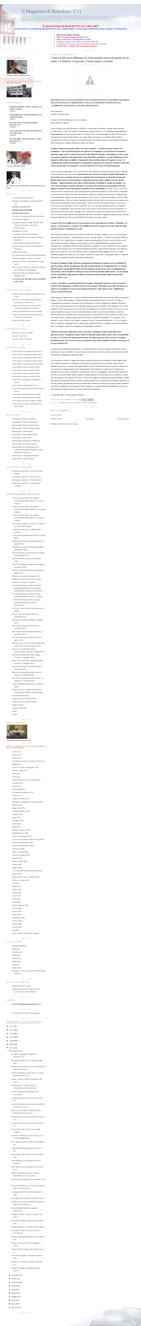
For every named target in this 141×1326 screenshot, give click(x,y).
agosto (14, 1286)
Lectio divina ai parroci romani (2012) (26, 370)
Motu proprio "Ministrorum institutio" (26, 425)
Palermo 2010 (17, 805)
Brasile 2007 (16, 902)
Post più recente (56, 419)
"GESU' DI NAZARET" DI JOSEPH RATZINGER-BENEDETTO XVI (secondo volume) (29, 509)
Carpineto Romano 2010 (21, 811)
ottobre (14, 1279)
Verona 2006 (16, 911)
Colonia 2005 (17, 927)
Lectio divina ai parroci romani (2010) (26, 376)
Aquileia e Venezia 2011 (21, 799)
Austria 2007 (16, 893)
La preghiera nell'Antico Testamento (25, 234)
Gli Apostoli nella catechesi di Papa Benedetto (28, 255)
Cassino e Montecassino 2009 (22, 846)
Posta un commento (56, 415)
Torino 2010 (16, 824)
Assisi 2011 (16, 777)
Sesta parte (16, 964)
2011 (11, 1033)
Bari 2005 (15, 930)
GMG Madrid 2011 (19, 789)
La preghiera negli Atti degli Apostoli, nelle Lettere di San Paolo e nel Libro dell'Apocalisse (27, 225)
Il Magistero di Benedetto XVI (51, 11)
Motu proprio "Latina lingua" (22, 431)
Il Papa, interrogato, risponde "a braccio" (26, 258)
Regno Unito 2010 (18, 808)
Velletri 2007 (16, 889)
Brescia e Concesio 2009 (21, 830)
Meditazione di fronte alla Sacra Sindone (26, 579)
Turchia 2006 (17, 908)
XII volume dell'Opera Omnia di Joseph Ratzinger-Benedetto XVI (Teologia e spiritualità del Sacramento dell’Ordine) (27, 588)
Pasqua (14, 714)
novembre (15, 1275)
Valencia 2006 (17, 921)
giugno (14, 1293)
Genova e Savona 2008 (20, 880)
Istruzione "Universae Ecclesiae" (24, 582)
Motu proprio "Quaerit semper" (23, 459)
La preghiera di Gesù (19, 231)
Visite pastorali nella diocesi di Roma (25, 933)
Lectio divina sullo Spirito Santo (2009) (26, 394)
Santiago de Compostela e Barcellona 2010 (27, 802)
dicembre (15, 1051)
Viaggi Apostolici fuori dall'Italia (24, 698)
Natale (14, 711)
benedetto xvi (66, 402)
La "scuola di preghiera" (20, 219)
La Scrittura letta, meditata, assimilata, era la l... (28, 1198)
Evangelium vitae (65, 252)
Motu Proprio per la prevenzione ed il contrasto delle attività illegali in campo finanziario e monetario (27, 449)
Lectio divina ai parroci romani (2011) (26, 373)
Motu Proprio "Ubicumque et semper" (25, 455)
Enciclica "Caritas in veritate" (22, 333)
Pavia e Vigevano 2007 (20, 905)
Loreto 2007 (16, 896)
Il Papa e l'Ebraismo (19, 708)
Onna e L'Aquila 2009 (20, 852)
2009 (11, 1041)
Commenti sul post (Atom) (68, 424)
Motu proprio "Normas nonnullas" (24, 419)
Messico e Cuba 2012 (20, 770)
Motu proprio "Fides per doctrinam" (25, 422)
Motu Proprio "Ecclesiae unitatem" (24, 444)
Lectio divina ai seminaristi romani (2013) (27, 351)
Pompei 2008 (17, 858)
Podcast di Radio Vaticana (21, 986)
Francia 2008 (16, 864)
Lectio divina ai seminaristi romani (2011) (27, 358)
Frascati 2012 (17, 758)
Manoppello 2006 (18, 918)
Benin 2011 (16, 774)
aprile (14, 1300)
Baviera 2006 (17, 915)
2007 (11, 1048)
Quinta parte (16, 961)
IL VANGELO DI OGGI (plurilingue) (25, 1013)
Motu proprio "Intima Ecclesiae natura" (26, 428)
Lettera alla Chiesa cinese (21, 320)
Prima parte (16, 949)
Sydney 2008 (16, 874)
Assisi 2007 (16, 899)
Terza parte (16, 955)
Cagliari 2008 (17, 868)
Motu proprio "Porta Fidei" (22, 438)
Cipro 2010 (16, 817)
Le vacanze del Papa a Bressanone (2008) (27, 871)
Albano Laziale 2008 (19, 861)
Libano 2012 (16, 755)
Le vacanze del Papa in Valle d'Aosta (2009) (28, 839)
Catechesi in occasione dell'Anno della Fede (28, 216)
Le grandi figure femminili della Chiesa (26, 243)
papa (85, 402)
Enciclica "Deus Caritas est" (22, 339)
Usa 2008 (15, 883)
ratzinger (92, 402)
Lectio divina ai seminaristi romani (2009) (27, 364)
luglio (14, 1289)
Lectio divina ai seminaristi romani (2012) (27, 354)
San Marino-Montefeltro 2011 (23, 792)
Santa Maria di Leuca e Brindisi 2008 (25, 877)
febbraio (15, 1307)
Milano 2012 (16, 764)
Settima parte (17, 968)
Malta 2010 (16, 827)
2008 (11, 1044)
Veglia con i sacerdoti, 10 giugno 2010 (26, 576)
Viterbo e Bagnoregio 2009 (22, 836)
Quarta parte (16, 958)
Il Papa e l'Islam (18, 705)
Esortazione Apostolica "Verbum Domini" (27, 480)
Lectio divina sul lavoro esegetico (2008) (26, 401)
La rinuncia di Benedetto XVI (22, 198)
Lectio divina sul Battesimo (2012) (24, 385)
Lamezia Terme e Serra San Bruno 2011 (26, 780)
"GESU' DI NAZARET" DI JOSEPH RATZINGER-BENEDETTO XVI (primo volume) (28, 518)
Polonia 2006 (17, 924)
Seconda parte (17, 952)
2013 (11, 1026)
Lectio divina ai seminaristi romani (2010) (27, 361)
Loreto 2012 (16, 752)
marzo (14, 1304)
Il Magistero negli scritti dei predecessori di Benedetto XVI (77, 41)
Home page (90, 419)
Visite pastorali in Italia (20, 695)
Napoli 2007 (16, 886)
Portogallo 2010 (18, 820)
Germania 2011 (17, 783)
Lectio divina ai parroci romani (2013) (26, 367)
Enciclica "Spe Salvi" (20, 336)
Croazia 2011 (17, 795)
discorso (78, 402)
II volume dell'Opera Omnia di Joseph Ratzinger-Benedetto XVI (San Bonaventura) (25, 602)
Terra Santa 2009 (18, 849)
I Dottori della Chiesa (20, 252)
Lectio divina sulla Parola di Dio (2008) (26, 397)
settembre (15, 1282)
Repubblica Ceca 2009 (20, 833)
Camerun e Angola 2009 (21, 855)
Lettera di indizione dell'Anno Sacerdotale (27, 311)
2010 (11, 1037)
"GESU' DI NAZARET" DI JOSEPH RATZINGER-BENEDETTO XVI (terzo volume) (28, 500)
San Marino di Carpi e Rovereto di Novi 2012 (28, 761)
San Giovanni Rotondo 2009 (22, 843)
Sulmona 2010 (17, 814)
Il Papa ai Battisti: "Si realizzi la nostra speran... (28, 1227)
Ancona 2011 (17, 786)
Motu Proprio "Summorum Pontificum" (26, 441)
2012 (11, 1030)
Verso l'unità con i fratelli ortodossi (24, 702)
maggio (14, 1297)
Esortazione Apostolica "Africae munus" (26, 477)
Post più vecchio (123, 419)
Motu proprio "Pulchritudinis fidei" (24, 434)
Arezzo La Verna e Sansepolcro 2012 (25, 767)
